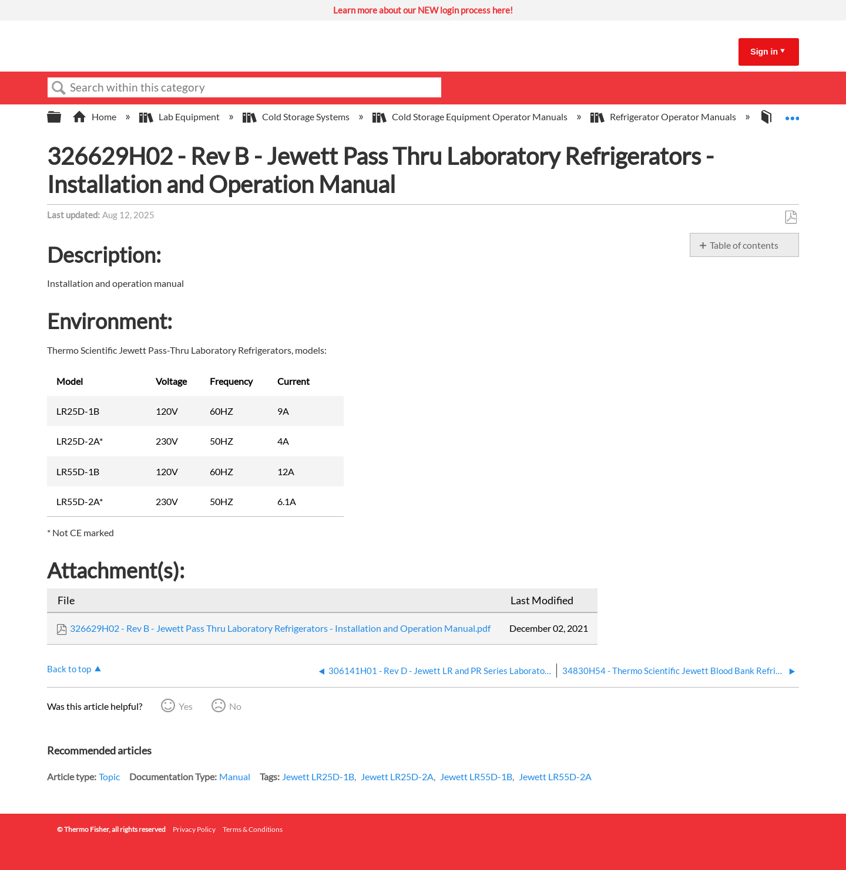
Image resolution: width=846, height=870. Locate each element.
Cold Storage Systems (297, 116)
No (235, 706)
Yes (186, 706)
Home (95, 116)
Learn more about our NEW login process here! (423, 10)
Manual (234, 776)
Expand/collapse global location (792, 113)
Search (58, 88)
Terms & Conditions (253, 829)
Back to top (69, 668)
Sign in (764, 51)
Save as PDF (790, 218)
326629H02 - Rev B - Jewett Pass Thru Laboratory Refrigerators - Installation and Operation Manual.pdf (280, 628)
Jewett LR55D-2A (555, 776)
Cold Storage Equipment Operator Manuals (470, 116)
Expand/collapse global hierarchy (61, 117)
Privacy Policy (194, 829)
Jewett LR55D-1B (476, 776)
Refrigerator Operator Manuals (664, 116)
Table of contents (744, 244)
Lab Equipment (180, 116)
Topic (109, 776)
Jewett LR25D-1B (318, 776)
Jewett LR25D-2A (397, 776)
